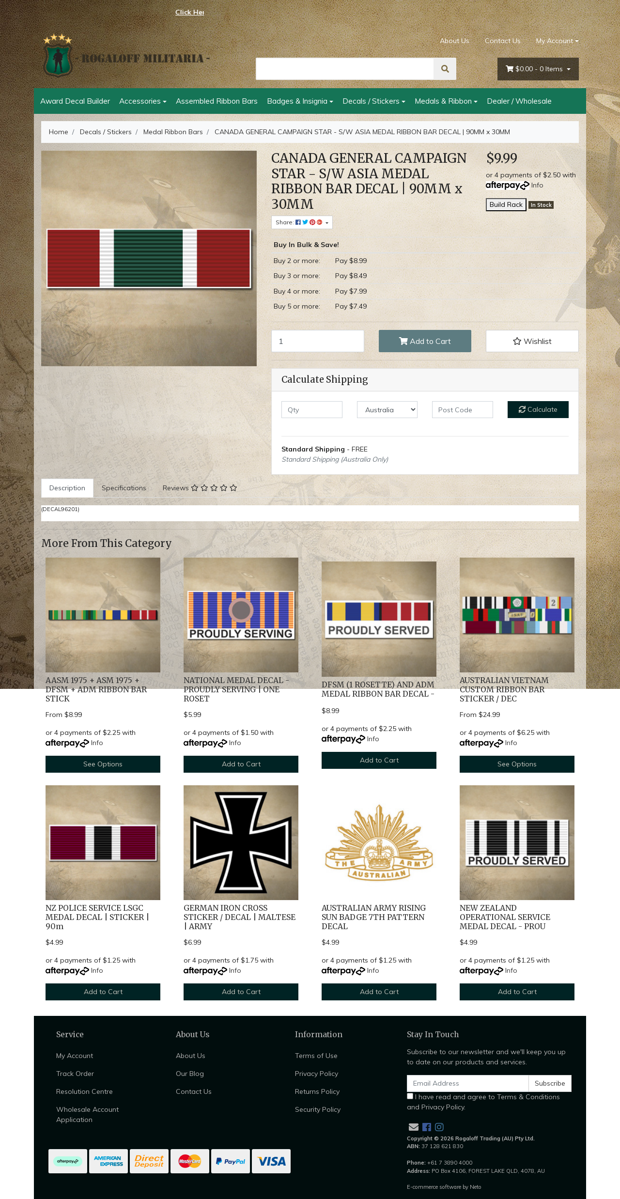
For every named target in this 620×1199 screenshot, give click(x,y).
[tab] (67, 488)
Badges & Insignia (297, 101)
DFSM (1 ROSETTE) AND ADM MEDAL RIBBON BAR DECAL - (378, 689)
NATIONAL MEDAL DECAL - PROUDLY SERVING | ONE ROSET (236, 689)
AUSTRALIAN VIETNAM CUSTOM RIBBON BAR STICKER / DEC (504, 689)
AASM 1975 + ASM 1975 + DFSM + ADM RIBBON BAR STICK (96, 689)
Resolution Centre (84, 1091)
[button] (532, 341)
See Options (103, 764)
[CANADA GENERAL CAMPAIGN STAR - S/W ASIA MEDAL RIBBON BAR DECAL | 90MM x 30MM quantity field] (317, 341)
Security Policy (318, 1109)
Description (67, 487)
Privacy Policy (316, 1073)
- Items (535, 69)
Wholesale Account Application (87, 1114)
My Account (74, 1055)
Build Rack (506, 204)
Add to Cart (425, 341)
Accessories (140, 101)
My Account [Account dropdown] (554, 40)
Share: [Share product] (300, 222)
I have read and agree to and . (483, 1101)
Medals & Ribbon (443, 101)
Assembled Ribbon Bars (217, 101)
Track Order (75, 1073)
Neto (475, 1186)
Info (537, 185)
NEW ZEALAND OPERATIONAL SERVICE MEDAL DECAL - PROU (505, 917)
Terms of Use (316, 1055)
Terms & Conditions (528, 1096)
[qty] (311, 409)
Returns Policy (317, 1091)
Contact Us (503, 40)
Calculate (538, 409)
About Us (454, 40)
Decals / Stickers (371, 101)
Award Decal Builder (75, 101)
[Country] (387, 409)
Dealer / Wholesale (519, 101)
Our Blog (190, 1073)
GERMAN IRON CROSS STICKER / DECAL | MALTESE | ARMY (239, 917)
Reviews (200, 487)
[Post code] (462, 409)
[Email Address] (468, 1083)
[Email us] (413, 1127)
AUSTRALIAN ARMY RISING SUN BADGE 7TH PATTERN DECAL (374, 917)
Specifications (124, 487)
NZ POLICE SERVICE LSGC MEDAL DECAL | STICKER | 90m (97, 917)
